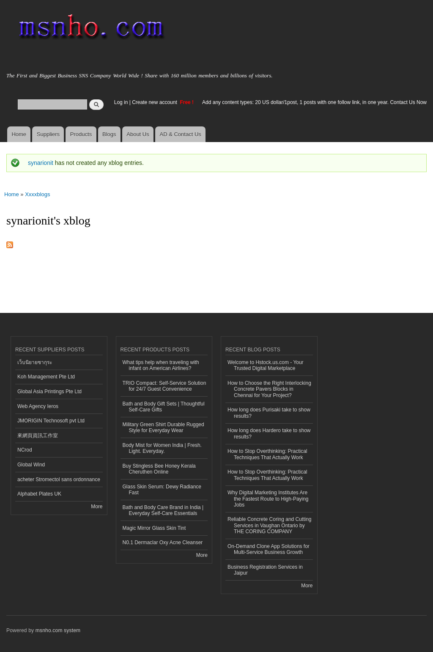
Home (18, 134)
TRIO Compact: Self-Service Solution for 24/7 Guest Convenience (164, 386)
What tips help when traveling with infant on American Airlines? (161, 365)
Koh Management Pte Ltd (46, 377)
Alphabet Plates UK (39, 494)
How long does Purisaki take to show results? (268, 413)
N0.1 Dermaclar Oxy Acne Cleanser (163, 542)
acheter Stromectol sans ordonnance (58, 479)
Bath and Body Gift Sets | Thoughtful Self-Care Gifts (164, 407)
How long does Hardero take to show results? (269, 433)
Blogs (109, 134)
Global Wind (31, 465)
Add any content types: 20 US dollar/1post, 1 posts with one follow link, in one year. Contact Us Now (314, 102)
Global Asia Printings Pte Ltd (49, 391)
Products (81, 134)
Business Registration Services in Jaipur (265, 570)
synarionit (40, 162)
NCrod (24, 450)
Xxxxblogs (37, 194)
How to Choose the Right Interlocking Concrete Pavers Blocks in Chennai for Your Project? (269, 389)
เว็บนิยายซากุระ (34, 362)
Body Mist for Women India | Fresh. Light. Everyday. (162, 448)
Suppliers (48, 134)
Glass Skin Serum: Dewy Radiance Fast (162, 490)
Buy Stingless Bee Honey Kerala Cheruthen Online (159, 469)
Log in (121, 102)
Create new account (155, 102)
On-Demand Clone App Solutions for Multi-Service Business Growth (268, 549)
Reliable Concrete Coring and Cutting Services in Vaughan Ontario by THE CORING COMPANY (269, 525)
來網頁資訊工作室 (37, 435)
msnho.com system (58, 630)
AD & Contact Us (180, 134)
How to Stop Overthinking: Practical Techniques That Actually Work (267, 454)
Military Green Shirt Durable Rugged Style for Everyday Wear (163, 427)
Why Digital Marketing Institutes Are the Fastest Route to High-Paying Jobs (268, 499)
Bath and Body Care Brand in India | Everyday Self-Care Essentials (163, 510)
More (96, 507)
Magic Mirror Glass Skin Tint (154, 528)
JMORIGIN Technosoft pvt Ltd (51, 421)
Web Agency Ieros (37, 406)
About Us (137, 134)
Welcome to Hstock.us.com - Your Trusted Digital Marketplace (265, 365)
